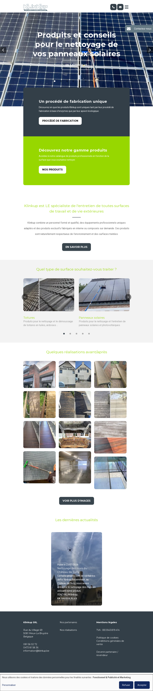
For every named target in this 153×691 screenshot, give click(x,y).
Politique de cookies (107, 637)
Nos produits (52, 169)
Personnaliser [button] (9, 685)
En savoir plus (76, 65)
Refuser (126, 685)
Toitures (29, 321)
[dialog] (76, 682)
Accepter (142, 685)
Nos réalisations (68, 630)
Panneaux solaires (92, 321)
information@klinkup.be (36, 650)
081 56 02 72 (30, 644)
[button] (3, 50)
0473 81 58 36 (30, 647)
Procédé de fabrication (60, 120)
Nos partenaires (68, 622)
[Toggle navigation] (126, 7)
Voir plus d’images (77, 504)
